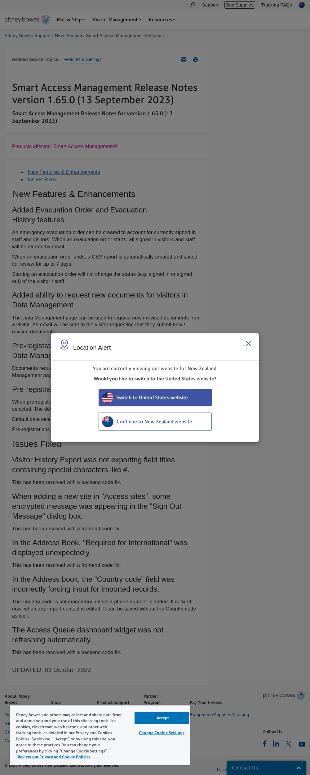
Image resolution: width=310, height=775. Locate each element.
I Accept (161, 718)
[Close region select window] (248, 343)
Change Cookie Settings (161, 732)
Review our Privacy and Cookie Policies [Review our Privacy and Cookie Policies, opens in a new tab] (54, 757)
